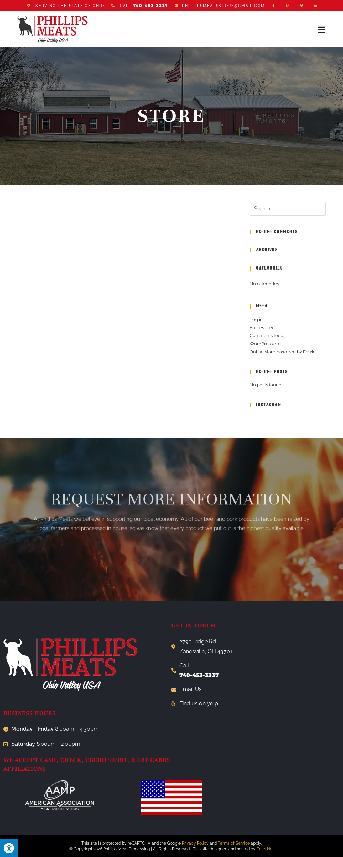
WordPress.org (265, 343)
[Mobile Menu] (322, 29)
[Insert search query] (288, 209)
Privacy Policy (195, 843)
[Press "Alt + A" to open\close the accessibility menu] (9, 848)
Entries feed (262, 327)
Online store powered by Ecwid (283, 351)
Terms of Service (234, 843)
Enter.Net (265, 849)
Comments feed (266, 335)
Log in (256, 319)
